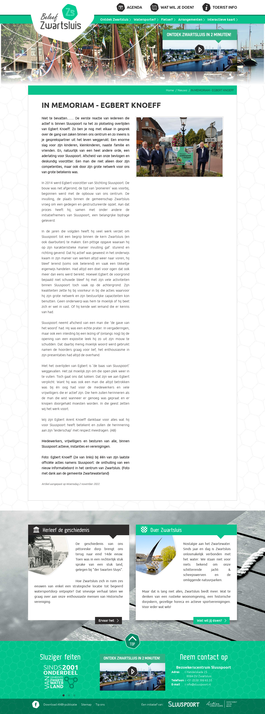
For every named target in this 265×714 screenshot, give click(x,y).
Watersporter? (145, 19)
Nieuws (182, 90)
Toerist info (225, 7)
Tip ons (100, 704)
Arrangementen (190, 19)
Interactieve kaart (221, 19)
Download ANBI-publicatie (60, 704)
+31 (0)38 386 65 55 (199, 680)
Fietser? (167, 19)
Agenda (134, 7)
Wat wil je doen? (177, 7)
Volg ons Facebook (35, 704)
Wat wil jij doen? (209, 620)
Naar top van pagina (132, 640)
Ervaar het (106, 620)
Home (170, 90)
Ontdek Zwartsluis (114, 19)
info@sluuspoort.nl (199, 684)
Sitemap (86, 704)
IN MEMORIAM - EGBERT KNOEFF (212, 90)
